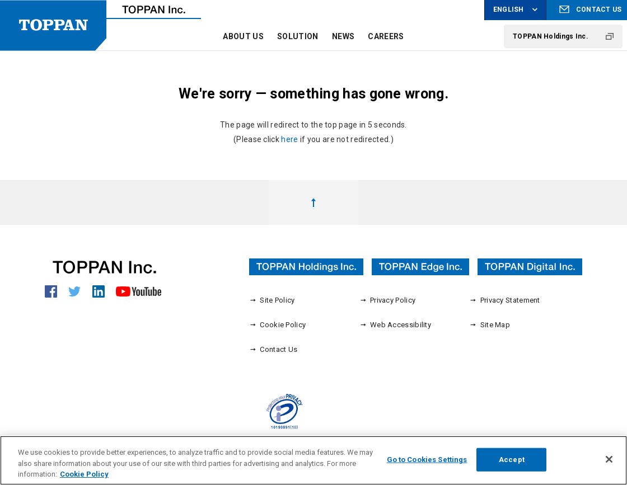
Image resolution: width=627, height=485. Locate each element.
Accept (512, 463)
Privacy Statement (504, 300)
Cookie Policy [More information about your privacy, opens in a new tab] (84, 478)
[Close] (609, 463)
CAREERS (386, 36)
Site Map (489, 324)
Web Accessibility (395, 324)
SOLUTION (297, 36)
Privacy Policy (387, 300)
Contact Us (273, 349)
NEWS (343, 36)
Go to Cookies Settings (427, 463)
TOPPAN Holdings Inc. (550, 36)
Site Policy (272, 300)
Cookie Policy (277, 324)
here (289, 139)
